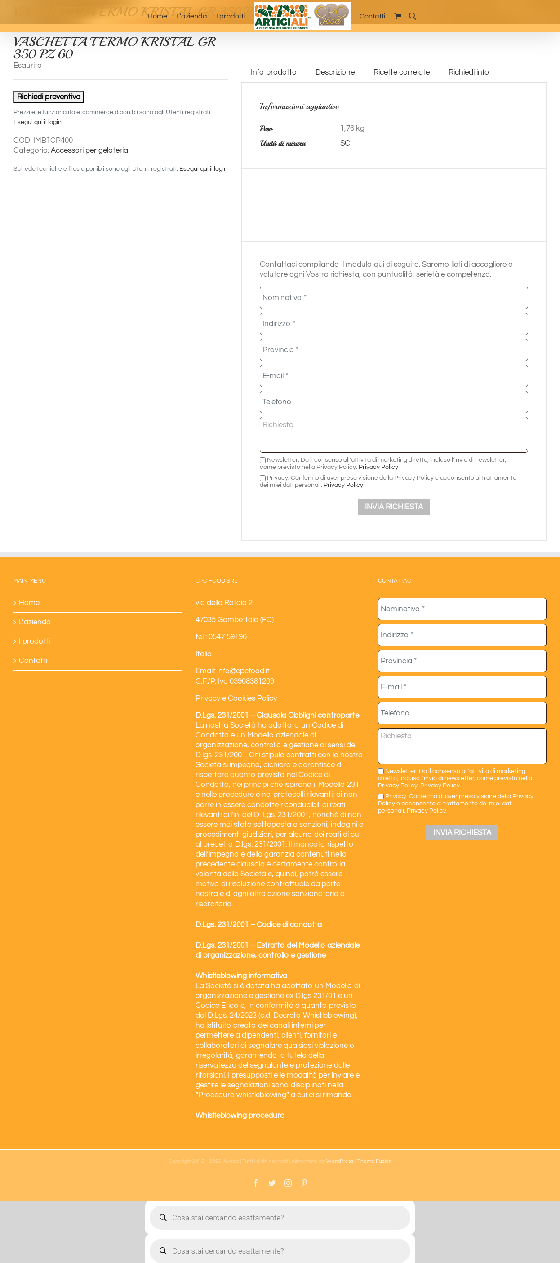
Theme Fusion (374, 1161)
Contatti (33, 661)
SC (345, 143)
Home (29, 603)
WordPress (340, 1161)
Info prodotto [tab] (274, 72)
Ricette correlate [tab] (401, 72)
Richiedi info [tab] (469, 72)
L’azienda (35, 622)
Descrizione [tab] (335, 72)
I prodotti (34, 641)
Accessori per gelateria (89, 150)
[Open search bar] (412, 16)
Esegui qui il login (37, 122)
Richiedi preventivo (48, 97)
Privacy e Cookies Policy (236, 698)
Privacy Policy (378, 467)
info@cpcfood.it (243, 671)
